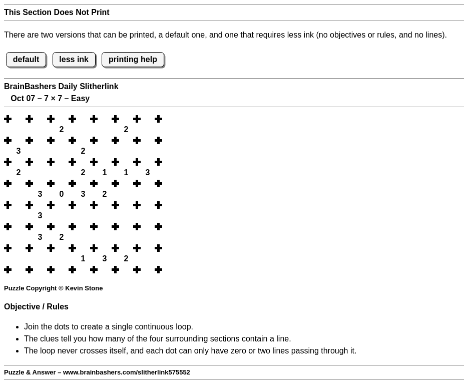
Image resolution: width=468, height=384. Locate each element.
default (26, 59)
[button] (19, 119)
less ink (74, 59)
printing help (133, 59)
